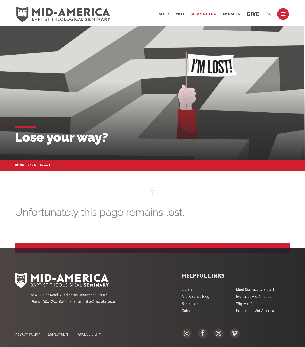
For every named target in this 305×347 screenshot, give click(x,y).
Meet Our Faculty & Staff (255, 289)
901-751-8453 (55, 301)
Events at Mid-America (253, 296)
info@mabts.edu (99, 301)
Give (252, 14)
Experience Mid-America (255, 310)
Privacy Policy (27, 334)
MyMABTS (231, 14)
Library (187, 289)
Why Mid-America (249, 303)
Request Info (203, 14)
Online (187, 310)
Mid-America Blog (195, 296)
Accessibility (89, 334)
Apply (164, 14)
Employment (59, 334)
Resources (190, 303)
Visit (180, 14)
